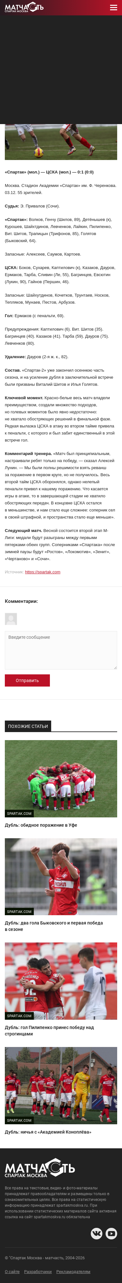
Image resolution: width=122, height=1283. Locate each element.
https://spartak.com (43, 572)
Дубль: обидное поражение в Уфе (41, 825)
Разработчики (38, 1271)
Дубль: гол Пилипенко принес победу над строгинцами (49, 1030)
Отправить (27, 680)
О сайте (12, 1271)
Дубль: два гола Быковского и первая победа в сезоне (54, 926)
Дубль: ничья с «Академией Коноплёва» (48, 1132)
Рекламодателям (73, 1271)
